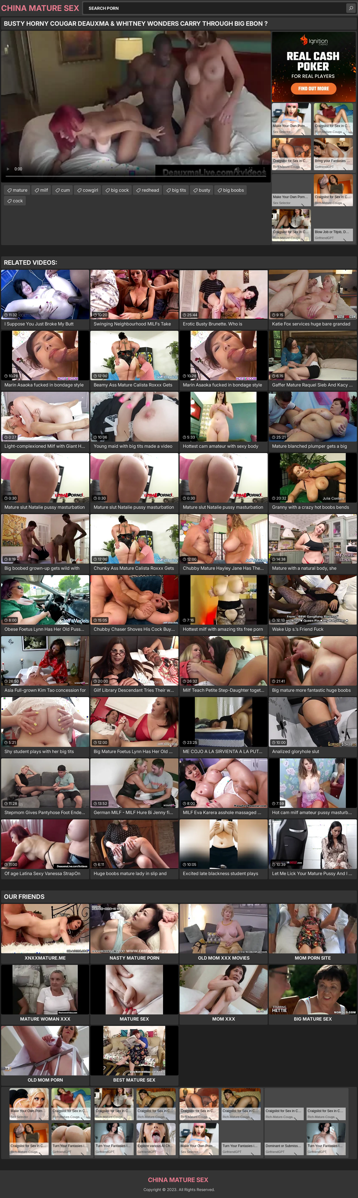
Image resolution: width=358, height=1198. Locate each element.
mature (20, 190)
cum (65, 190)
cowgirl (90, 190)
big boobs (233, 190)
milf (44, 190)
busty (204, 190)
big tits (179, 190)
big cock (120, 190)
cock (18, 200)
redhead (150, 190)
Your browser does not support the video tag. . (136, 106)
